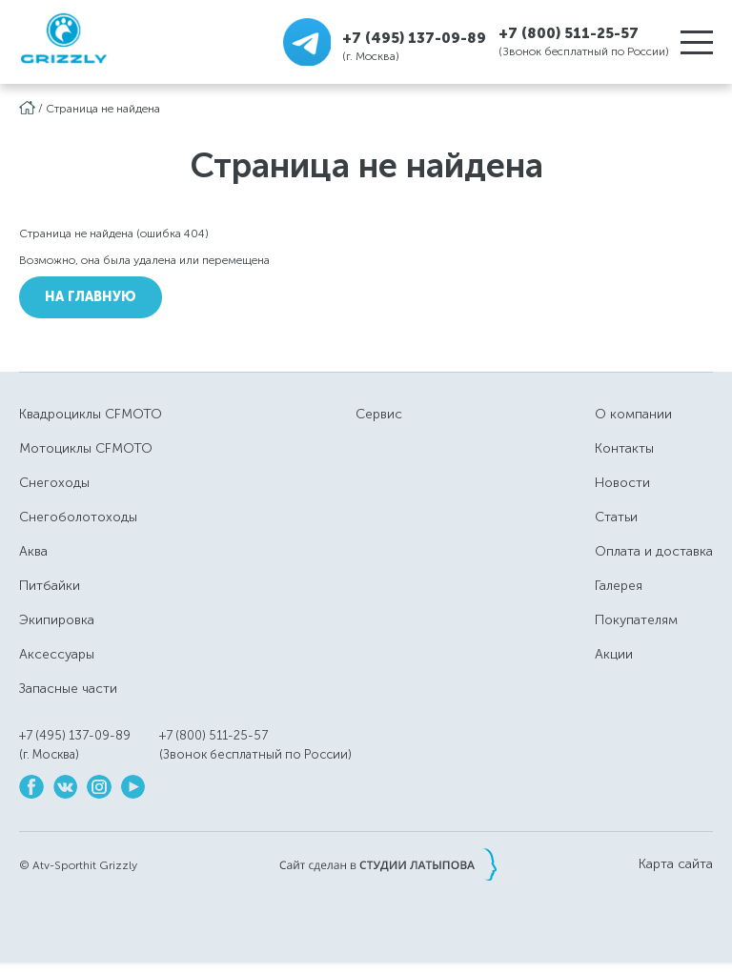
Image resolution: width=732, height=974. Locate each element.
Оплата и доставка (654, 551)
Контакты (624, 448)
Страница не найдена (103, 108)
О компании (633, 414)
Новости (622, 483)
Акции (614, 654)
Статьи (616, 517)
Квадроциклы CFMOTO (90, 414)
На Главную (90, 297)
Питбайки (49, 586)
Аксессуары (56, 654)
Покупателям (636, 620)
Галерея (618, 586)
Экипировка (56, 620)
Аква (33, 551)
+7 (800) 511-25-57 (568, 33)
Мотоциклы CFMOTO (85, 448)
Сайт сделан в (388, 864)
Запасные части (68, 688)
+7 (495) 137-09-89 (414, 38)
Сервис (379, 414)
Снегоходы (54, 483)
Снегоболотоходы (78, 517)
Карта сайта (676, 864)
